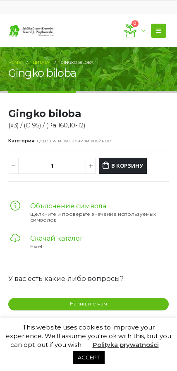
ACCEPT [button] (89, 357)
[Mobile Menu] (158, 31)
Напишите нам (88, 304)
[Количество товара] (52, 166)
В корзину (127, 165)
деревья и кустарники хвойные (74, 141)
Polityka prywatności (126, 345)
